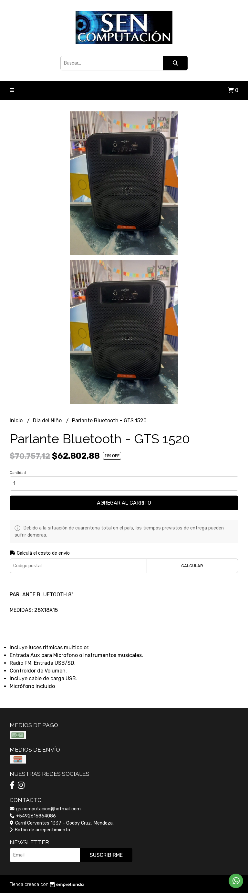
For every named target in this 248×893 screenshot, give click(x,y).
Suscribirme (106, 855)
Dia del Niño (48, 420)
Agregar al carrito (124, 503)
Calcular (192, 565)
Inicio (17, 420)
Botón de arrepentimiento (40, 830)
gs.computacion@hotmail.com (45, 809)
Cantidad (18, 473)
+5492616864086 (33, 816)
